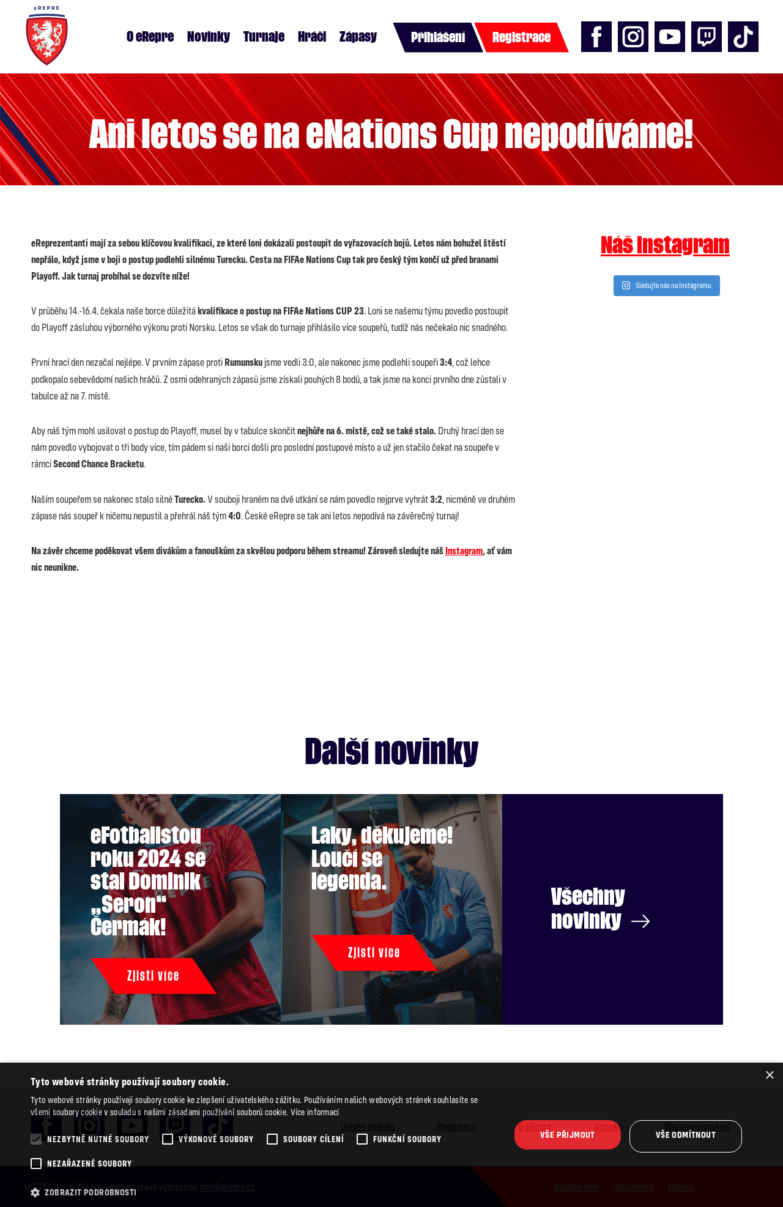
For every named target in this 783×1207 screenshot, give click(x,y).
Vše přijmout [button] (567, 1134)
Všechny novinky (600, 908)
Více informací (315, 1112)
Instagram (464, 550)
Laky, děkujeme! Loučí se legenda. (382, 858)
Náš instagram (665, 245)
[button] (263, 1192)
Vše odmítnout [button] (686, 1134)
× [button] (769, 1075)
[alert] (391, 1135)
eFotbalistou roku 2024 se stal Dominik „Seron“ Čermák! (148, 881)
